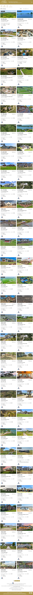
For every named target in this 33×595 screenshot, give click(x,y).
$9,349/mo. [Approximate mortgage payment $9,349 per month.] (13, 114)
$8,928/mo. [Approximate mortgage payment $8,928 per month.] (30, 114)
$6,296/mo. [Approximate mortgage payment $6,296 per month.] (30, 171)
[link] (1, 6)
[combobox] (27, 9)
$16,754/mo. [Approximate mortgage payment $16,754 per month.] (13, 38)
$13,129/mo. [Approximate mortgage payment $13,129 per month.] (30, 57)
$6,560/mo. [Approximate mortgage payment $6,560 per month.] (13, 171)
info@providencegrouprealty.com (22, 593)
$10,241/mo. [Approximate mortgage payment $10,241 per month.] (30, 76)
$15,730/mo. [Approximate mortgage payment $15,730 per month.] (30, 38)
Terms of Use (20, 592)
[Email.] (17, 2)
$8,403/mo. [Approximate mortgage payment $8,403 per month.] (13, 152)
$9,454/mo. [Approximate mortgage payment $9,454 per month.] (30, 95)
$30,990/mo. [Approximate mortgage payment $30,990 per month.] (13, 19)
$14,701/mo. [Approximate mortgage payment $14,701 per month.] (13, 57)
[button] (4, 6)
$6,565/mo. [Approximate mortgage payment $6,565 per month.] (30, 152)
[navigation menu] (31, 2)
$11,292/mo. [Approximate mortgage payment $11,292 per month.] (13, 76)
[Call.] (11, 2)
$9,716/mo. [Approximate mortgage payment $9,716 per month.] (13, 95)
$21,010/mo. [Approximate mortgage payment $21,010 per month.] (30, 19)
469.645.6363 (15, 593)
